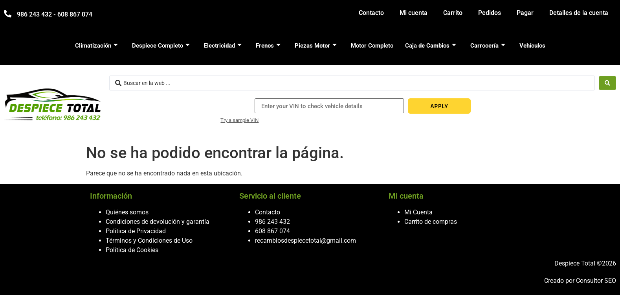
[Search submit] (607, 83)
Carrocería (487, 45)
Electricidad (223, 45)
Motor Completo (372, 45)
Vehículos (532, 45)
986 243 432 (272, 221)
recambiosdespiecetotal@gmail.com (305, 240)
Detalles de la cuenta (578, 13)
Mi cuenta (413, 13)
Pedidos (489, 13)
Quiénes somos (127, 212)
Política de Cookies (132, 250)
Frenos (268, 45)
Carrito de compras (430, 221)
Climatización (96, 45)
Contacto (371, 13)
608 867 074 (272, 231)
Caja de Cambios (430, 45)
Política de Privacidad (136, 231)
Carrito (452, 13)
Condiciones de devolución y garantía (157, 221)
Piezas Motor (316, 45)
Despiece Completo (161, 45)
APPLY (439, 106)
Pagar (525, 13)
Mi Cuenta (418, 212)
